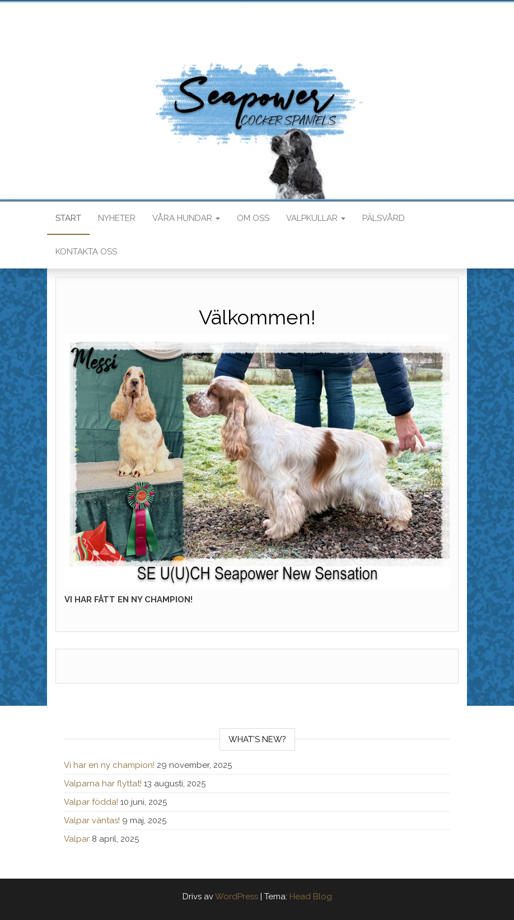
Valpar (77, 839)
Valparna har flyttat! (103, 784)
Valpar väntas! (92, 820)
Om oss (253, 218)
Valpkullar (315, 218)
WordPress (236, 896)
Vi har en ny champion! (109, 765)
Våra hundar (186, 218)
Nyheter (116, 218)
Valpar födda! (91, 802)
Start (68, 218)
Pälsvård (383, 218)
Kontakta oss (86, 252)
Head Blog (310, 896)
